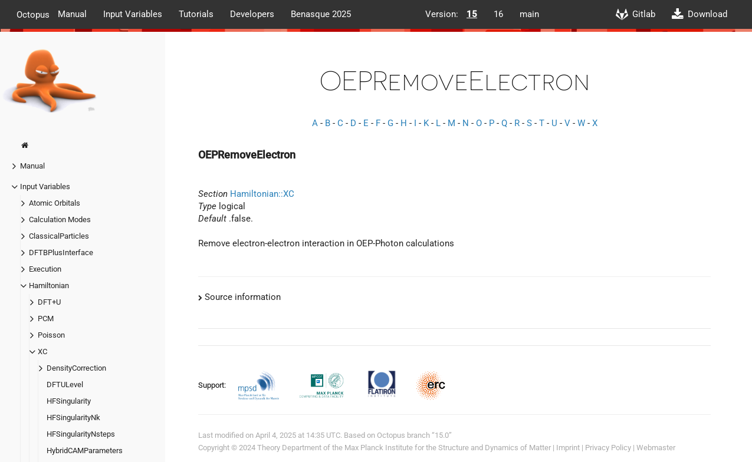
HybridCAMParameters (85, 450)
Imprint (568, 447)
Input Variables (132, 14)
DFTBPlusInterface (61, 252)
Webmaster (655, 447)
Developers (252, 14)
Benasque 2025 (321, 14)
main (529, 14)
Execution (45, 269)
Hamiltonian (49, 285)
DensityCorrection (76, 368)
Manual (72, 14)
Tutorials (196, 14)
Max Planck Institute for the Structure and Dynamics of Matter (447, 447)
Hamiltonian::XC (262, 194)
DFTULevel (65, 384)
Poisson (51, 335)
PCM (46, 318)
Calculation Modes (60, 219)
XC (42, 351)
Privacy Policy (608, 447)
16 (498, 14)
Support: (213, 385)
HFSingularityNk (73, 417)
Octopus (33, 14)
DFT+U (49, 302)
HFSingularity (69, 401)
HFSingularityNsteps (81, 434)
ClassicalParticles (59, 236)
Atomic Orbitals (54, 203)
